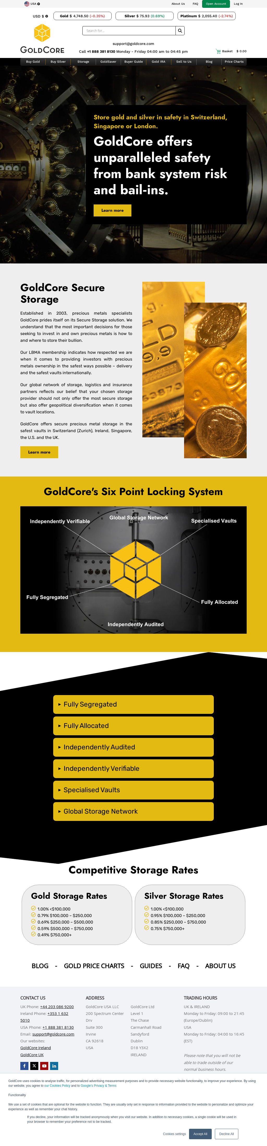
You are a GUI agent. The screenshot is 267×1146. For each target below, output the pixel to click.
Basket (231, 51)
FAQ (195, 3)
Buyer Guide (133, 61)
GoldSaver (108, 61)
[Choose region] (32, 4)
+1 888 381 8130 (101, 51)
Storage (83, 61)
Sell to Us (183, 61)
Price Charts (234, 61)
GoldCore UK (32, 1054)
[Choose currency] (40, 16)
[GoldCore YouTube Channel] (44, 1066)
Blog (209, 61)
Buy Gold (33, 61)
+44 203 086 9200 (57, 1006)
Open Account (216, 3)
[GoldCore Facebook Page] (24, 1066)
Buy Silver (58, 61)
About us (220, 966)
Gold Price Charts (94, 966)
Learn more (112, 210)
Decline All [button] (226, 1134)
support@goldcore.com (133, 44)
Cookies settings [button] (174, 1134)
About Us (178, 3)
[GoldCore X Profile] (34, 1066)
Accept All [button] (200, 1134)
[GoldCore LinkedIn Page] (54, 1066)
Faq (184, 966)
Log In (238, 3)
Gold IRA (158, 61)
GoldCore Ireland (35, 1047)
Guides (151, 966)
